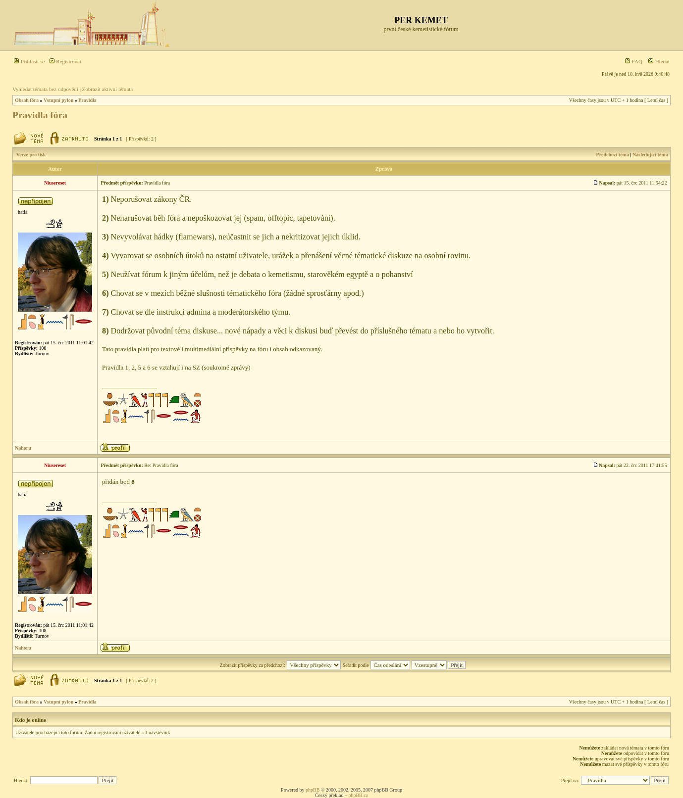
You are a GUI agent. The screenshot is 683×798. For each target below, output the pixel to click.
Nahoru (23, 448)
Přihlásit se (29, 61)
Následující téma (650, 154)
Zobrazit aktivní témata (107, 89)
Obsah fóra (27, 100)
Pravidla (87, 100)
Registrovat (65, 61)
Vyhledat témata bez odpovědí (45, 89)
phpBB (312, 790)
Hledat (659, 61)
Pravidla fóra (39, 115)
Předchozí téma (612, 154)
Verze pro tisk (31, 154)
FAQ (633, 61)
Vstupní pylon (58, 100)
